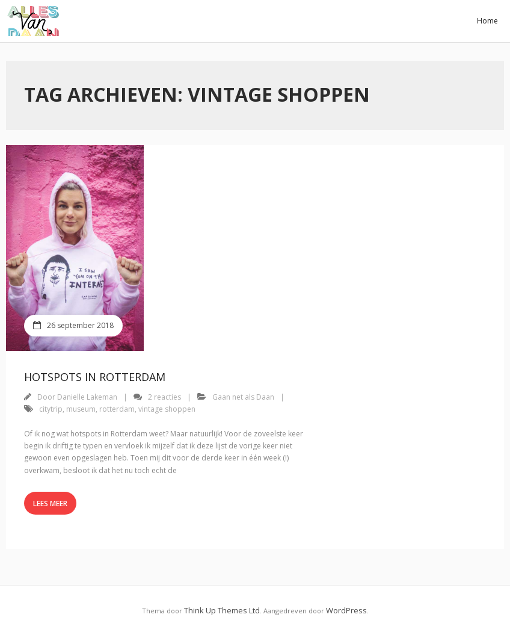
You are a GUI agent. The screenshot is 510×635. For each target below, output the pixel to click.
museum (81, 409)
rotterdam (117, 409)
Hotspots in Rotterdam (94, 377)
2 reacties (164, 397)
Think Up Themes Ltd (222, 610)
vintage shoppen (166, 409)
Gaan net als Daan (243, 397)
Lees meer (50, 503)
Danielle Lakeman (87, 397)
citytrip (51, 409)
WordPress (346, 610)
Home (487, 21)
